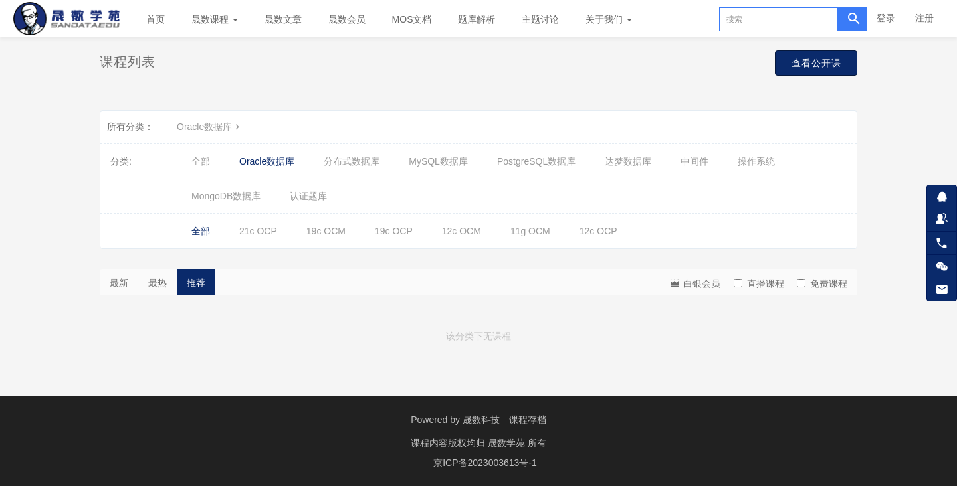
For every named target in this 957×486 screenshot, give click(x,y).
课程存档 (527, 419)
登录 (886, 18)
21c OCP (258, 231)
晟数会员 (347, 19)
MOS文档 (412, 19)
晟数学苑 (508, 443)
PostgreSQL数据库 (536, 161)
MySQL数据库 (438, 161)
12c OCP (598, 231)
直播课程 (759, 283)
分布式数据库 (351, 161)
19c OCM (326, 231)
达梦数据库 (628, 161)
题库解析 (476, 19)
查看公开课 (808, 65)
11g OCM (530, 231)
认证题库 (308, 196)
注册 (924, 18)
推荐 (196, 283)
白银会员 (694, 282)
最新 (119, 283)
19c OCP (394, 231)
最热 (157, 283)
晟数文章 (283, 19)
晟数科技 (481, 419)
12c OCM (461, 231)
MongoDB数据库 (226, 196)
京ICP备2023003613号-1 (485, 462)
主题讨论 (540, 19)
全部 (200, 161)
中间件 (694, 161)
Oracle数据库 (210, 126)
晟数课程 (214, 19)
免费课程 (822, 283)
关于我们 (608, 19)
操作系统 (756, 161)
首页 (155, 19)
